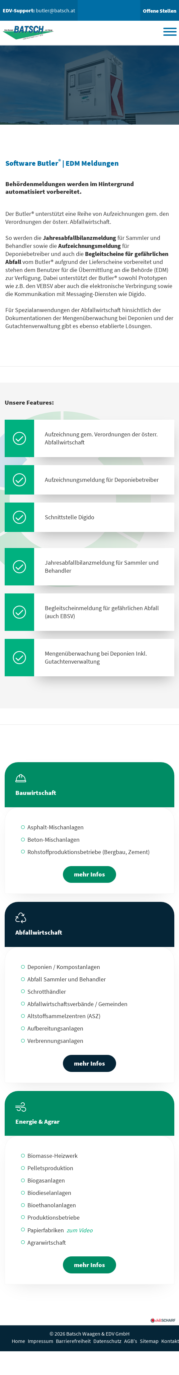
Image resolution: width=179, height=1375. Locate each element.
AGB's (130, 1341)
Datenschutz (107, 1341)
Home (18, 1341)
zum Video (80, 1230)
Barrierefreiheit (73, 1341)
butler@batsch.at (55, 10)
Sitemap (149, 1341)
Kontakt (170, 1341)
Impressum (40, 1341)
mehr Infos (89, 874)
